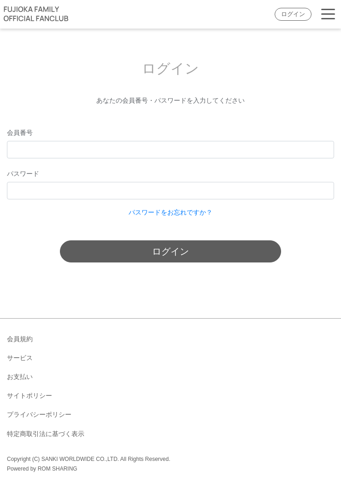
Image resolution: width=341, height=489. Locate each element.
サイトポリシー (29, 395)
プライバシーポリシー (39, 414)
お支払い (20, 376)
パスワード (23, 173)
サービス (20, 357)
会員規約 (20, 339)
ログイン (293, 14)
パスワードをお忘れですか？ (170, 212)
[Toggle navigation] (328, 14)
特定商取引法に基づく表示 (45, 433)
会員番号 (20, 132)
